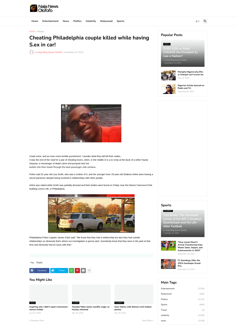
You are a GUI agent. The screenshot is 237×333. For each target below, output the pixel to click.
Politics (77, 21)
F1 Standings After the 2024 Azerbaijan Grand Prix (189, 263)
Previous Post (37, 320)
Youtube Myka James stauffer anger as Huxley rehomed (91, 308)
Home (34, 21)
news (183, 320)
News (66, 21)
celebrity (183, 315)
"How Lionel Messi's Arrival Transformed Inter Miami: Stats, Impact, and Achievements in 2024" (190, 246)
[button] (197, 21)
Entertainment (50, 21)
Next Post (147, 320)
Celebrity (91, 21)
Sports (120, 21)
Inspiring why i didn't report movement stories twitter (48, 308)
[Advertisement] (91, 79)
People (40, 31)
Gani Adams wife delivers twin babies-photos (133, 308)
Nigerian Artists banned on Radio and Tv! (191, 87)
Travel (183, 310)
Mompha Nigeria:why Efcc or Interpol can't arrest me (190, 73)
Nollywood (106, 21)
